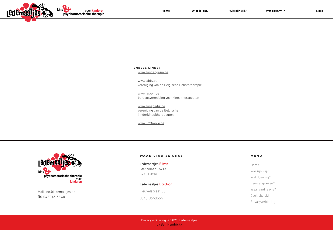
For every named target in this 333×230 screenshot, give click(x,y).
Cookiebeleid (260, 195)
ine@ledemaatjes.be (60, 192)
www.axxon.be (148, 94)
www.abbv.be (147, 81)
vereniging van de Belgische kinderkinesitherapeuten (158, 113)
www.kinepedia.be (151, 106)
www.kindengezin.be (153, 72)
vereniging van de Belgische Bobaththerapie (170, 85)
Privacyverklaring (153, 220)
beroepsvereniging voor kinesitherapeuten (168, 98)
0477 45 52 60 (54, 197)
